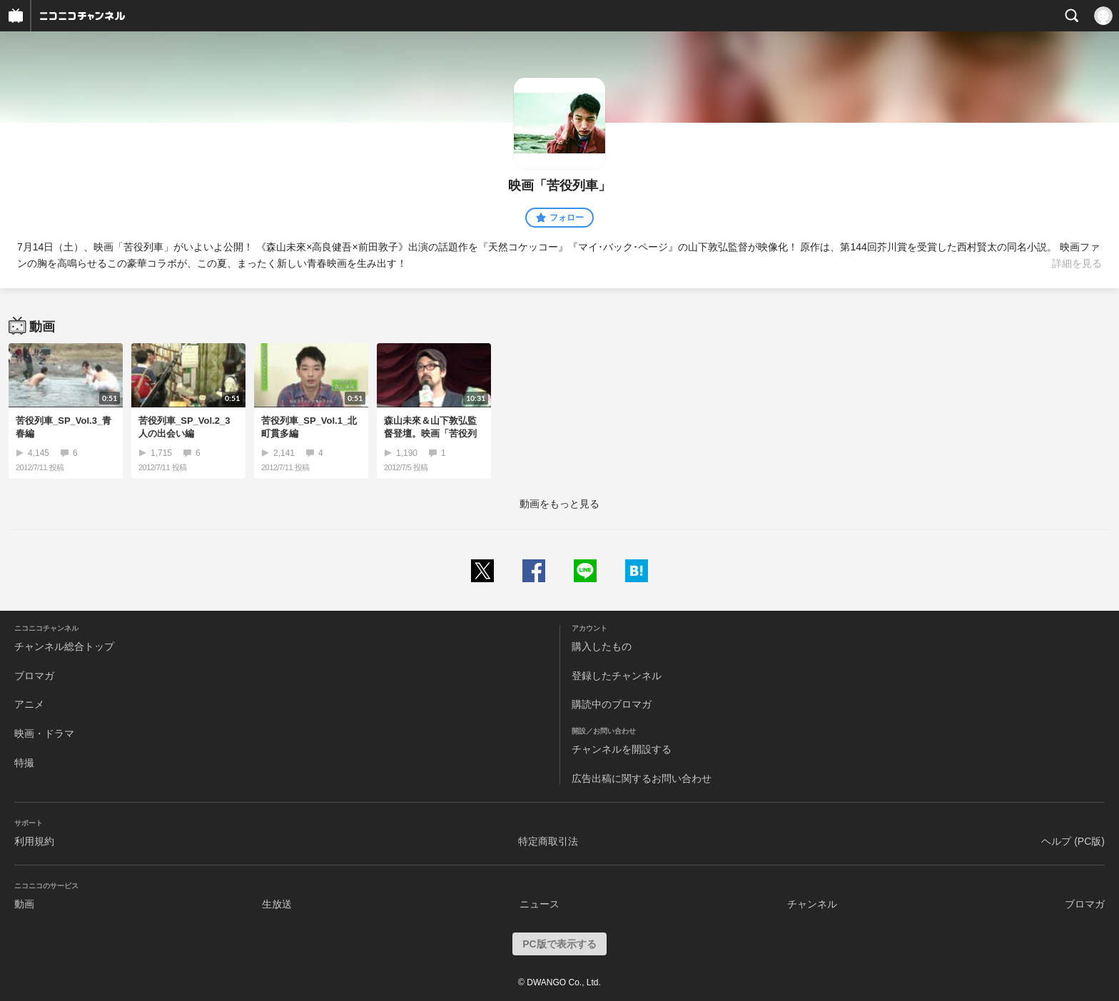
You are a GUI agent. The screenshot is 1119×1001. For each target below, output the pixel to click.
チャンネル (812, 904)
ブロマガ (34, 675)
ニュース (540, 904)
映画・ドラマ (44, 733)
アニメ (29, 704)
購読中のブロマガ (612, 704)
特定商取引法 (548, 841)
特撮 (24, 762)
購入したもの (602, 646)
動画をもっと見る (559, 503)
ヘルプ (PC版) (1073, 841)
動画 (24, 904)
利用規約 (34, 841)
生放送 (277, 904)
